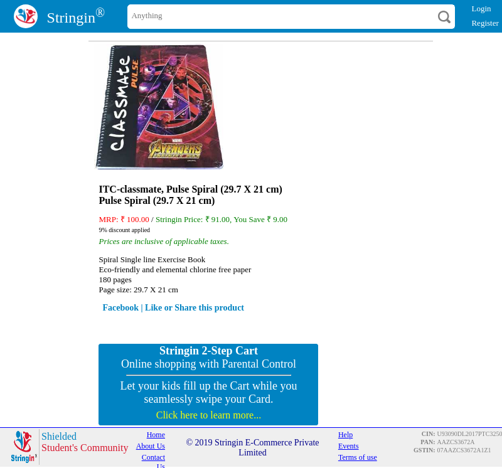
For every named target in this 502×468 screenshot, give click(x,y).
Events (348, 446)
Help (345, 434)
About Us (150, 446)
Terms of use (357, 457)
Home (156, 434)
